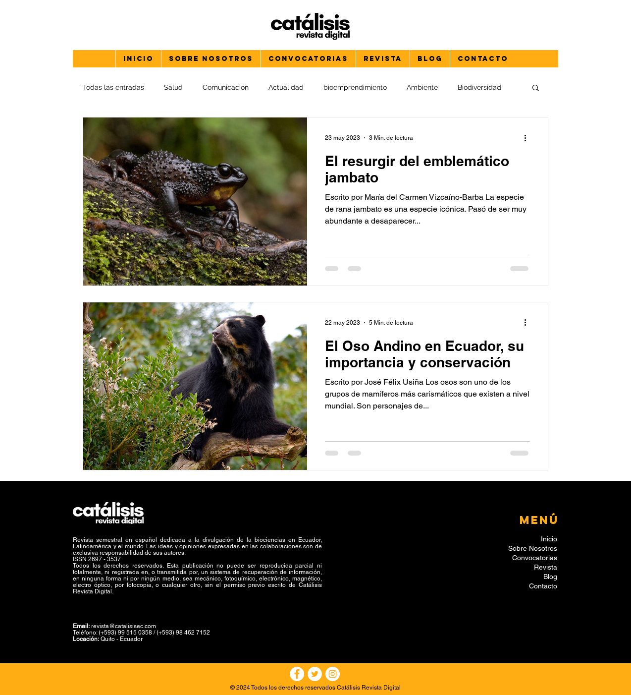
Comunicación (226, 87)
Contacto (543, 585)
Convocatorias (534, 557)
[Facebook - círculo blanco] (297, 674)
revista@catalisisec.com (123, 626)
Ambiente (422, 87)
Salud (173, 87)
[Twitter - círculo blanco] (315, 674)
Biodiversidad (479, 87)
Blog (550, 576)
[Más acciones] (528, 138)
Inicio (549, 538)
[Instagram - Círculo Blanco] (332, 674)
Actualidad (286, 87)
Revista (545, 567)
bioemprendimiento (355, 87)
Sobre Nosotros (532, 548)
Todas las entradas (113, 87)
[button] (535, 88)
